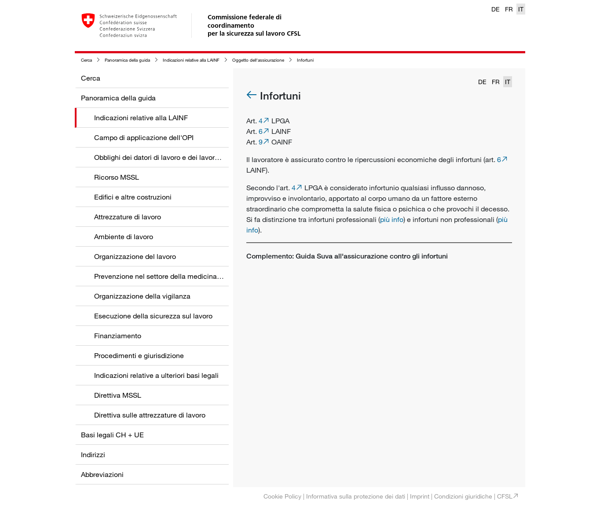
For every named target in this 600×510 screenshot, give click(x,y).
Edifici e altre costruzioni (133, 196)
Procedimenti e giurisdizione (139, 355)
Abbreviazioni (102, 474)
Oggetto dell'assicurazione (258, 60)
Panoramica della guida (127, 60)
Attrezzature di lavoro (127, 216)
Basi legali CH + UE (112, 434)
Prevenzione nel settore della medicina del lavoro (171, 276)
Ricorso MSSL (116, 177)
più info (391, 219)
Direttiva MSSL (117, 395)
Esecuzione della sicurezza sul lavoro (153, 315)
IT (520, 9)
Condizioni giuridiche (463, 496)
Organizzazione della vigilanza (142, 296)
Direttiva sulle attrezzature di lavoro (149, 414)
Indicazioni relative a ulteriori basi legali (156, 375)
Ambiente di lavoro (123, 236)
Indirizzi (93, 454)
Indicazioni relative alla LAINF (191, 60)
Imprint (419, 496)
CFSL (504, 496)
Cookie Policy (282, 496)
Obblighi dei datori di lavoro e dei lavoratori (161, 157)
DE (495, 9)
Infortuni (305, 60)
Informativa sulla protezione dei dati (355, 496)
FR (509, 9)
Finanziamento (117, 335)
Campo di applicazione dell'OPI (144, 137)
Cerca (86, 60)
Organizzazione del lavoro (135, 256)
